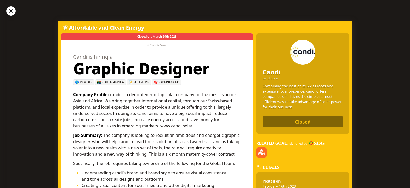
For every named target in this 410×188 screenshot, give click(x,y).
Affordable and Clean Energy (106, 27)
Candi (271, 72)
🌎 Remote (83, 82)
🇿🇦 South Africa (110, 82)
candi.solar (270, 78)
